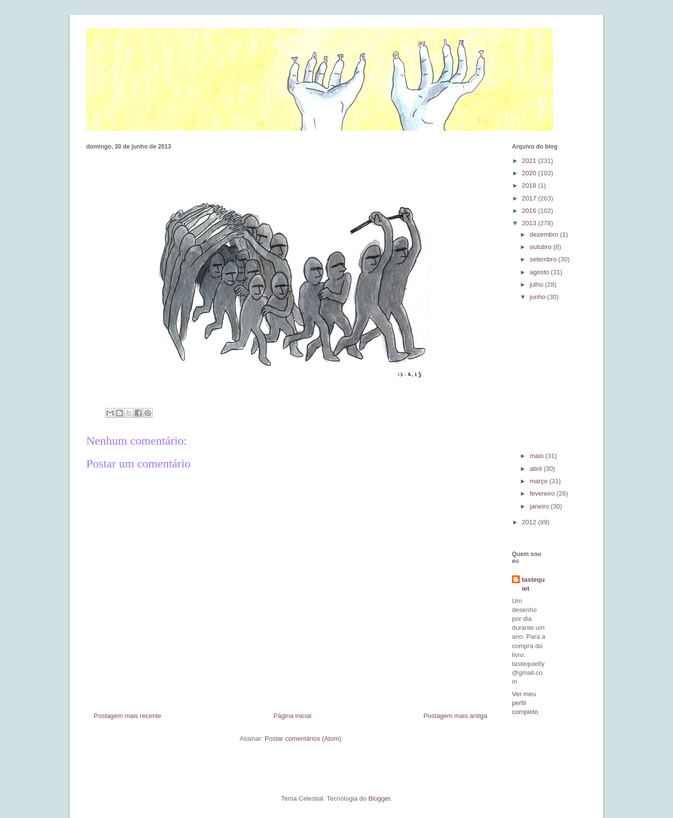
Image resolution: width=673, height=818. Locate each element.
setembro (544, 259)
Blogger (379, 798)
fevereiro (543, 493)
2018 (530, 185)
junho (538, 297)
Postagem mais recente (128, 715)
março (540, 481)
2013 (530, 223)
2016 (530, 210)
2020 (530, 173)
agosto (540, 272)
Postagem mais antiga (455, 715)
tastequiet (533, 584)
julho (537, 284)
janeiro (540, 506)
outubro (542, 247)
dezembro (545, 234)
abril (537, 468)
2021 (530, 160)
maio (538, 456)
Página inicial (293, 715)
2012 (530, 522)
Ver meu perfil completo (525, 703)
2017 (530, 198)
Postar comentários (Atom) (303, 738)
